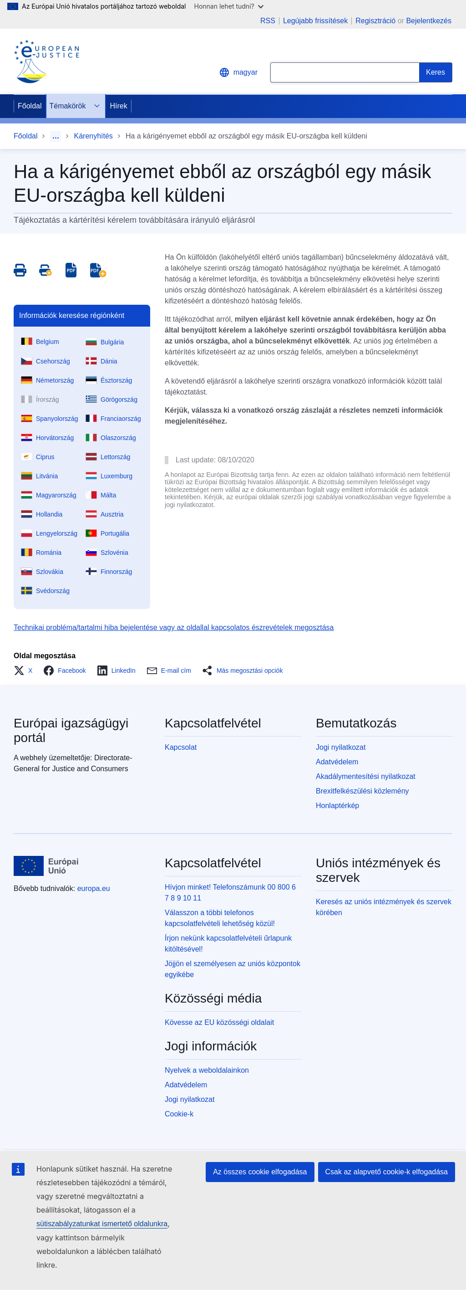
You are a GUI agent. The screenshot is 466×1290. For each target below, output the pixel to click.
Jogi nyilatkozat (340, 747)
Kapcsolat (181, 747)
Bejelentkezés (428, 21)
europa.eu (93, 888)
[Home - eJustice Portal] (46, 61)
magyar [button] (238, 72)
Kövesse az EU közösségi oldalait (219, 1022)
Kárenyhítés (93, 136)
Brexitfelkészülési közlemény (362, 791)
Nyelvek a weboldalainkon (207, 1070)
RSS (267, 21)
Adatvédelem (337, 762)
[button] (26, 670)
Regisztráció (375, 21)
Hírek (118, 106)
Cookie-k (179, 1114)
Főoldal (29, 106)
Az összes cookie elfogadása (260, 1172)
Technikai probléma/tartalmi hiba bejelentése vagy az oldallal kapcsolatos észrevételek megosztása (174, 627)
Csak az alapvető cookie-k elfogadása (386, 1172)
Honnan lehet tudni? (228, 6)
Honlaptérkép (337, 805)
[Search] (435, 72)
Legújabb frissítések (315, 21)
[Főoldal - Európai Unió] (46, 866)
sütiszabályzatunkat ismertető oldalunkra (101, 1224)
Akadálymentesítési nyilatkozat (365, 776)
